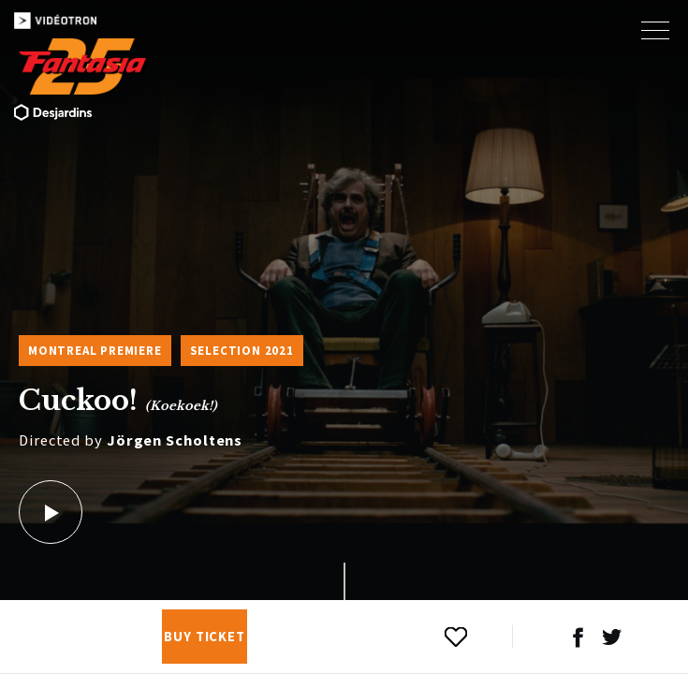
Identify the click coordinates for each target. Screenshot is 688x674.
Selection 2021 (242, 351)
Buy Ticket (204, 636)
